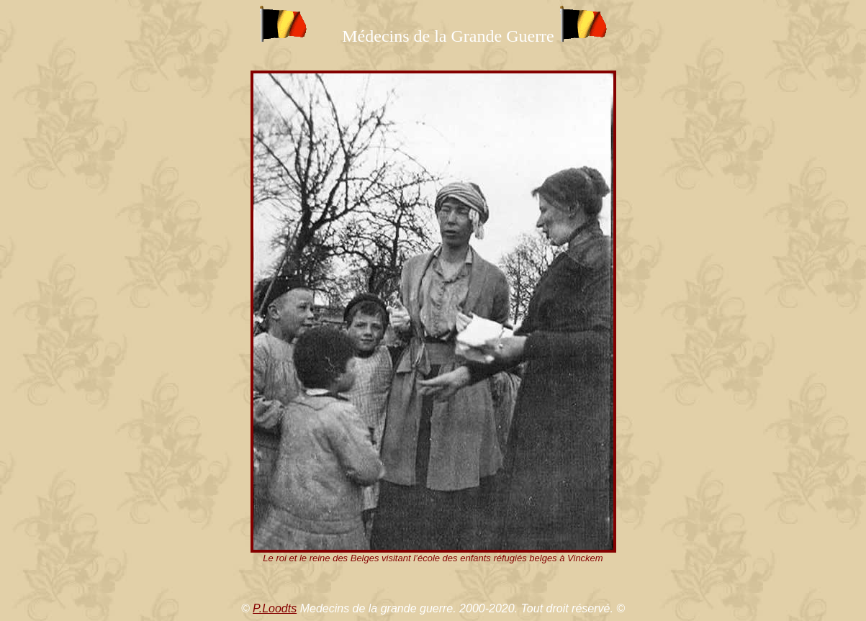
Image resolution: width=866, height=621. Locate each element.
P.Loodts (275, 608)
